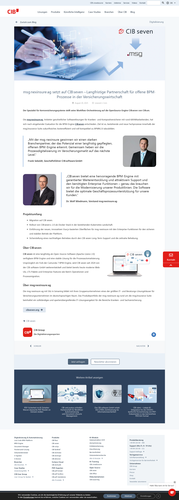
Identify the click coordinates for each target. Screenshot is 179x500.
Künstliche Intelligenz (74, 11)
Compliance (71, 495)
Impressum (101, 495)
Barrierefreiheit (58, 495)
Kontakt (143, 3)
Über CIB (122, 11)
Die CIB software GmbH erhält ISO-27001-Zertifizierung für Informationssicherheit (107, 409)
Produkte (55, 11)
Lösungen (42, 11)
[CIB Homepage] (13, 11)
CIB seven (30, 320)
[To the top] (171, 265)
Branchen (109, 11)
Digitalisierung (156, 21)
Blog (132, 11)
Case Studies (94, 11)
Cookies (80, 495)
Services (126, 3)
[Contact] (171, 255)
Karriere (108, 3)
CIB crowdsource (96, 3)
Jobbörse (117, 3)
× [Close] (174, 482)
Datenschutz (90, 495)
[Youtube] (116, 495)
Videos (134, 3)
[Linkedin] (111, 495)
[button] (153, 334)
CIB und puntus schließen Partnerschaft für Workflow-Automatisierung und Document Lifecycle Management (72, 411)
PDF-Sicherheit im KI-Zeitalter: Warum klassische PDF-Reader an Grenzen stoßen (36, 409)
